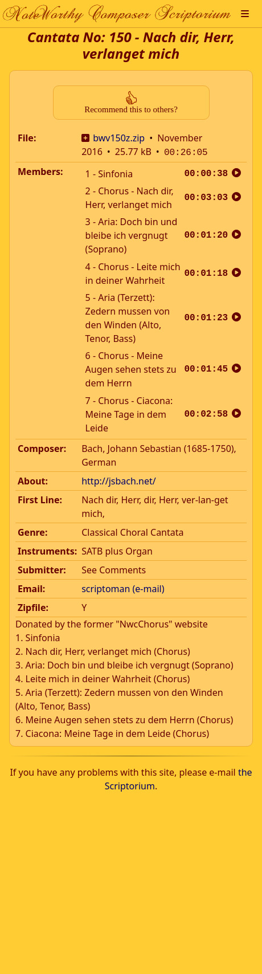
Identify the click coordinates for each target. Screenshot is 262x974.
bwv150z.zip (119, 138)
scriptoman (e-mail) (122, 587)
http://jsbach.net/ (118, 480)
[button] (245, 14)
